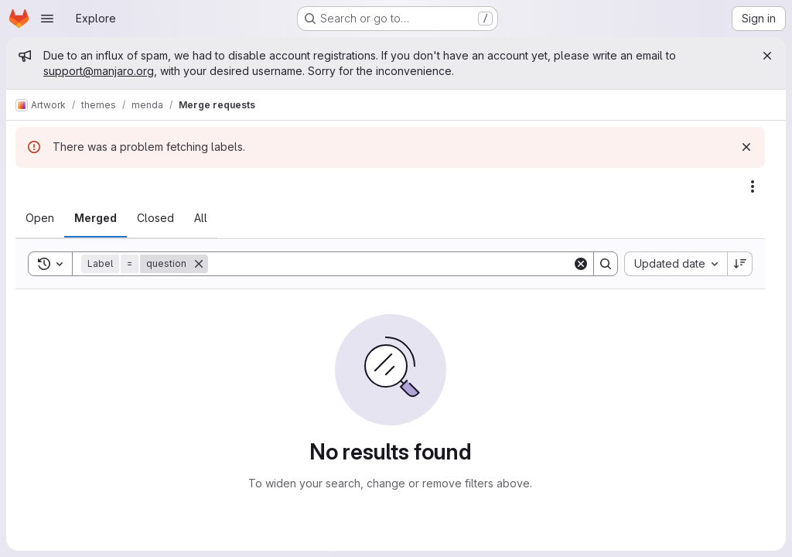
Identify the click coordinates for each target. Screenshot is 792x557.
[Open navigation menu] (47, 18)
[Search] (390, 264)
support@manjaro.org (98, 70)
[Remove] (198, 264)
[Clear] (581, 264)
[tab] (39, 218)
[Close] (767, 55)
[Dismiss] (746, 147)
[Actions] (752, 186)
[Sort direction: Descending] (740, 263)
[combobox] (675, 263)
